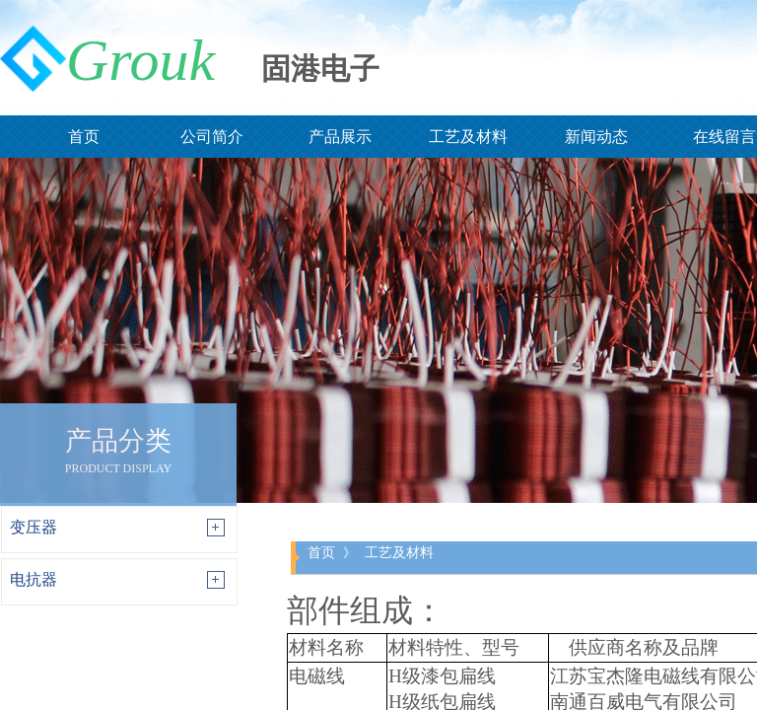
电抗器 (33, 579)
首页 (321, 552)
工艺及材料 (399, 552)
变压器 (33, 527)
